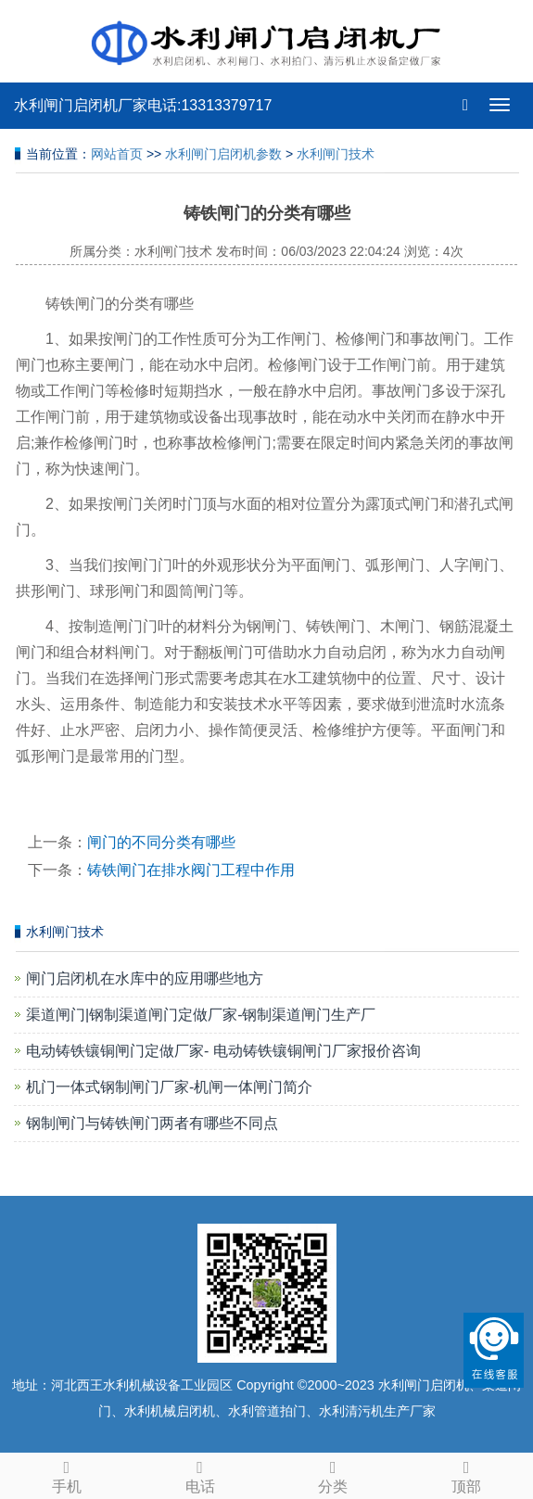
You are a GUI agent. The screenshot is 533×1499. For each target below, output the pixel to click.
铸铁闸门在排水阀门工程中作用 (191, 870)
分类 (333, 1474)
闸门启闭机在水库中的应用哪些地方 (144, 978)
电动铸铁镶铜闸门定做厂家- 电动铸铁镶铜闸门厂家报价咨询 (223, 1051)
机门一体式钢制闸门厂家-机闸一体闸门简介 (169, 1087)
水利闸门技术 (335, 153)
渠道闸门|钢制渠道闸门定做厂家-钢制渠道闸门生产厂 (200, 1015)
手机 (66, 1474)
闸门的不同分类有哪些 (161, 842)
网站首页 (117, 153)
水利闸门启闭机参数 (223, 153)
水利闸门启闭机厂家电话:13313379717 (143, 105)
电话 (200, 1474)
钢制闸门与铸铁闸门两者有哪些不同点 (152, 1123)
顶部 (466, 1474)
